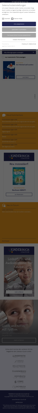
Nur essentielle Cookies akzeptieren (19, 35)
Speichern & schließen (19, 29)
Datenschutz (32, 44)
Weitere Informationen (19, 39)
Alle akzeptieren (19, 24)
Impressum (25, 44)
